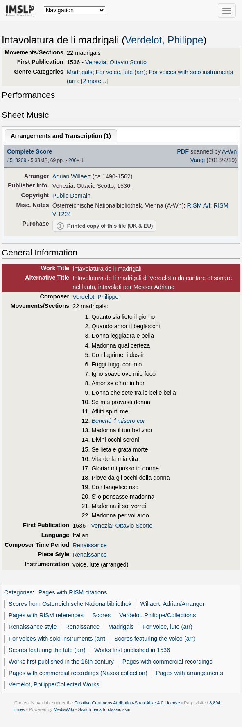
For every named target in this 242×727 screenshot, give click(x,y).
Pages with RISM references (46, 615)
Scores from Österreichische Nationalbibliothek (70, 604)
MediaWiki (64, 709)
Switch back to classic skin (104, 709)
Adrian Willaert (71, 176)
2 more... (94, 81)
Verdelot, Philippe (164, 39)
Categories (18, 592)
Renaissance (89, 545)
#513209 (16, 160)
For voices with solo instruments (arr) (57, 638)
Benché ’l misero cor (118, 421)
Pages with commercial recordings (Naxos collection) (78, 673)
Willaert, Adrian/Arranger (172, 604)
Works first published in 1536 (132, 650)
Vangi (197, 160)
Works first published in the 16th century (61, 661)
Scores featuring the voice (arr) (154, 638)
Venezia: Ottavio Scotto (116, 62)
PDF (183, 151)
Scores (101, 615)
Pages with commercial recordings (167, 661)
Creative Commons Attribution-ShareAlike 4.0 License (127, 702)
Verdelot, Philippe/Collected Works (54, 684)
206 (72, 160)
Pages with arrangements (189, 673)
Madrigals (80, 72)
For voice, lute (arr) (121, 72)
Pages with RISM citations (72, 592)
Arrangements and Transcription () (61, 136)
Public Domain (71, 195)
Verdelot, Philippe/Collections (157, 615)
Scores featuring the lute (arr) (47, 650)
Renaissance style (33, 626)
